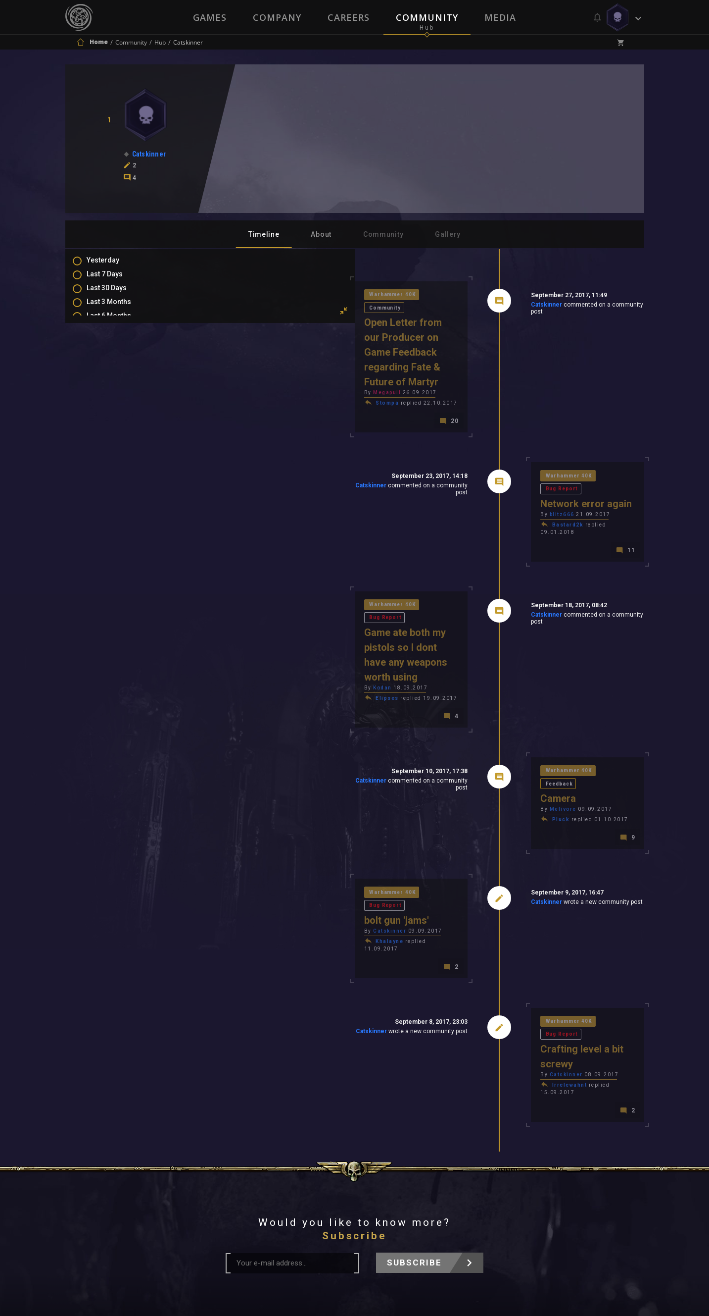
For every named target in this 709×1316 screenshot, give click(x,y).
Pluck (490, 713)
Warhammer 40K (253, 296)
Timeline (264, 234)
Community (427, 17)
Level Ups (111, 433)
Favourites (113, 418)
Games (209, 17)
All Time (109, 352)
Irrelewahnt (499, 937)
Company (276, 17)
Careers (349, 17)
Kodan (242, 591)
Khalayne (249, 825)
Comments (114, 390)
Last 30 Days (116, 295)
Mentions (111, 404)
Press (250, 1183)
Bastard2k (497, 474)
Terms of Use (303, 1183)
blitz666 (491, 464)
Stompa (246, 363)
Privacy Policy (378, 1183)
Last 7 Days (114, 280)
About (321, 234)
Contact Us (446, 1183)
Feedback (553, 676)
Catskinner (476, 306)
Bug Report (555, 437)
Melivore (492, 703)
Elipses (246, 601)
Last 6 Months (118, 323)
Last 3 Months (118, 309)
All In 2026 (113, 338)
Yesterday (112, 266)
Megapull (246, 352)
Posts (105, 375)
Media (501, 17)
